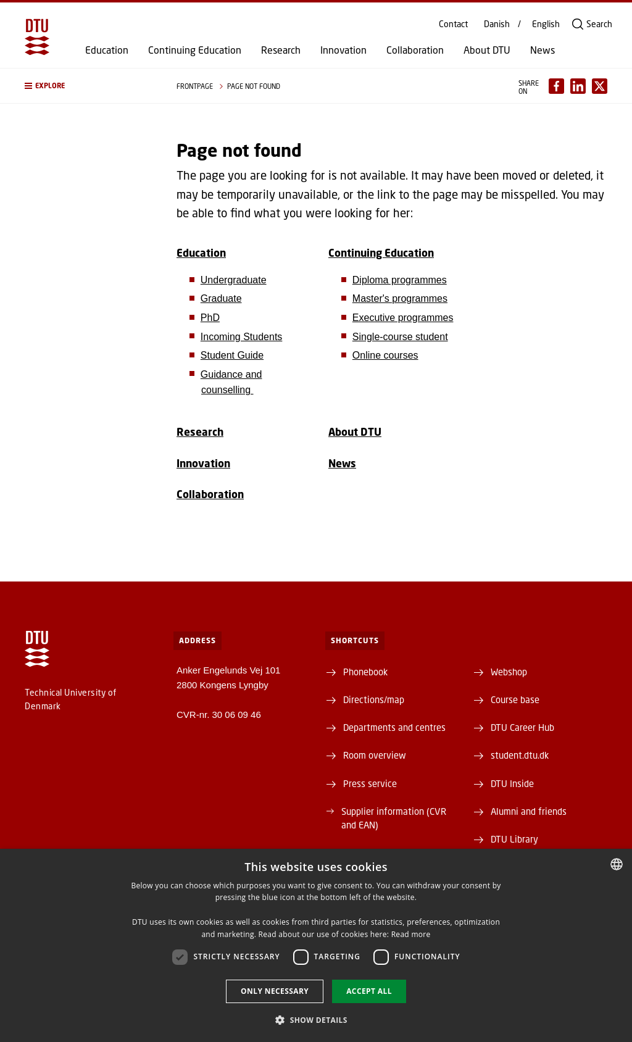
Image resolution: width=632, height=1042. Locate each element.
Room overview (374, 755)
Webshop (509, 671)
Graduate (221, 298)
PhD (210, 317)
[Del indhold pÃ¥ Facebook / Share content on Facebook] (556, 86)
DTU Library (514, 838)
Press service (370, 783)
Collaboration (415, 50)
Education (106, 50)
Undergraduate (234, 280)
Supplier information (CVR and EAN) (393, 818)
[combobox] (616, 864)
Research (281, 50)
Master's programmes (399, 298)
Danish (497, 24)
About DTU (487, 50)
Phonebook (365, 671)
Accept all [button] (369, 991)
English (546, 24)
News (542, 50)
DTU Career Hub (522, 727)
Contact (453, 24)
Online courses (385, 355)
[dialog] (316, 945)
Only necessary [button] (275, 991)
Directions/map (373, 699)
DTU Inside (512, 783)
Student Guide (232, 355)
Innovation (343, 50)
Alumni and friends (529, 811)
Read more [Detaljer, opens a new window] (411, 934)
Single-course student (400, 336)
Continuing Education (194, 50)
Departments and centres (394, 727)
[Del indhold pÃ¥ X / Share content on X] (599, 86)
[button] (88, 86)
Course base (515, 699)
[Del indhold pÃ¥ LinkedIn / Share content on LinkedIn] (578, 86)
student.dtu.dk (520, 755)
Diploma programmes (399, 280)
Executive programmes (403, 317)
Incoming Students (242, 336)
